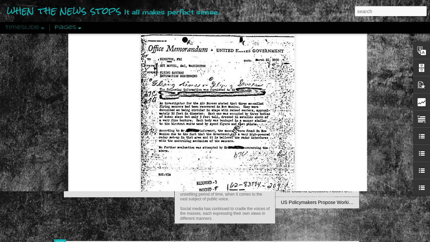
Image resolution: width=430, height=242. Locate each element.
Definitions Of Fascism (304, 131)
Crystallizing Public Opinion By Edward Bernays (330, 155)
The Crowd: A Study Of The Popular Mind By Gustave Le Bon (345, 167)
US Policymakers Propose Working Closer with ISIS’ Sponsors (346, 202)
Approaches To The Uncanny (311, 143)
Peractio (84, 156)
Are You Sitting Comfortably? (218, 172)
